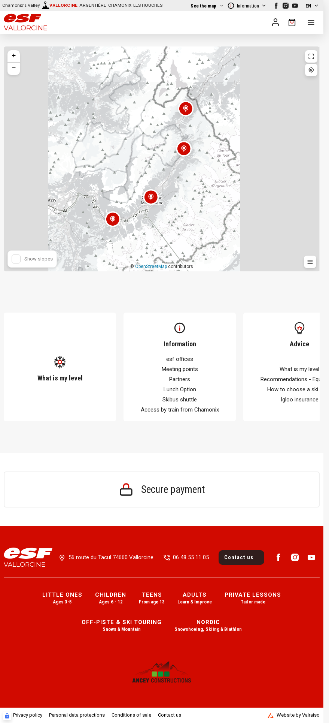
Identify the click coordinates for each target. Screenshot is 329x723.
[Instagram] (285, 5)
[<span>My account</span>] (275, 22)
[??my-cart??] (292, 22)
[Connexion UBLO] (7, 716)
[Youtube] (295, 5)
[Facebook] (276, 5)
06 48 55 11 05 (191, 557)
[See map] (44, 5)
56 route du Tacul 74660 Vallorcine (110, 557)
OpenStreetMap (151, 266)
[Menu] (311, 22)
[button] (112, 224)
